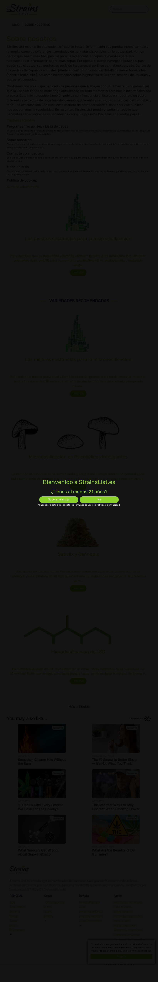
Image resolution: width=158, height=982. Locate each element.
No (99, 499)
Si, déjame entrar (58, 499)
